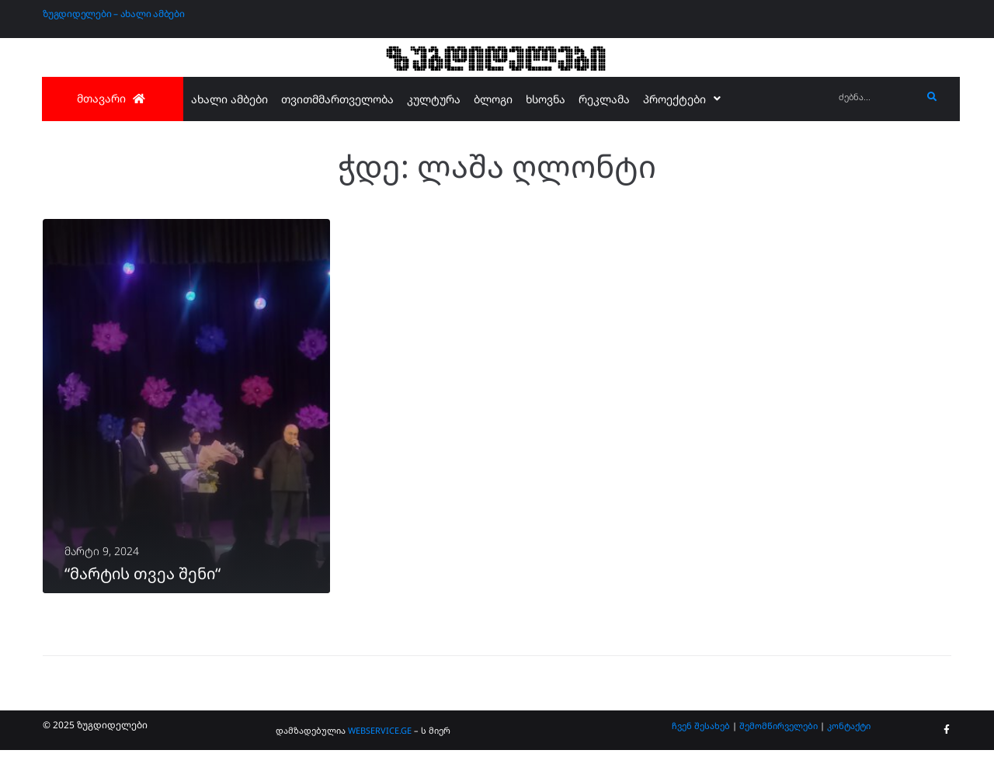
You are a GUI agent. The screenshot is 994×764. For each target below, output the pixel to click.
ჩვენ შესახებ (701, 739)
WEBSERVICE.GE (381, 744)
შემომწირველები (778, 739)
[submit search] (932, 97)
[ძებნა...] (876, 97)
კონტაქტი (849, 739)
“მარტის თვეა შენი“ (142, 587)
